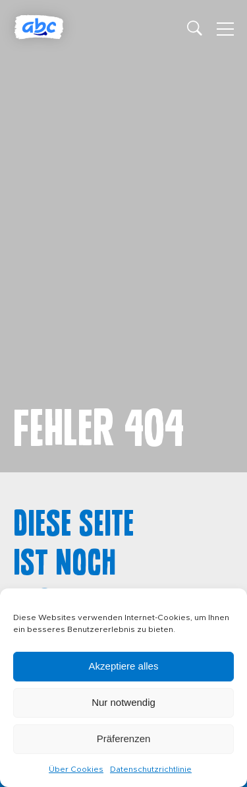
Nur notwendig (123, 702)
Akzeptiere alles (124, 666)
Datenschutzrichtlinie (151, 769)
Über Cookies (76, 769)
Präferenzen (124, 738)
